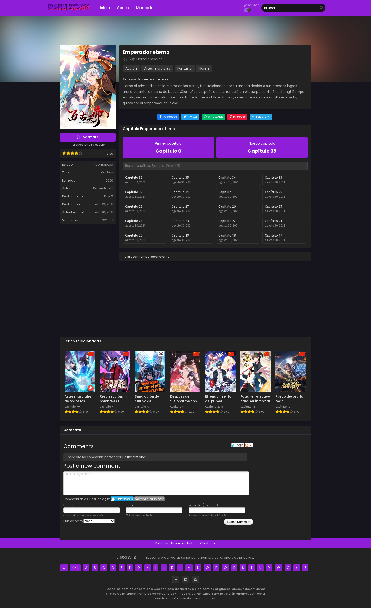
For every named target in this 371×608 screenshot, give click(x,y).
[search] (321, 8)
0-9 (75, 567)
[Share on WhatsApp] (213, 117)
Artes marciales (157, 68)
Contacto (208, 543)
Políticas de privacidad (173, 543)
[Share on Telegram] (261, 117)
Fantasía (184, 68)
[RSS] (195, 579)
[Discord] (185, 579)
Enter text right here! (156, 483)
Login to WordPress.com (149, 498)
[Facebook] (175, 579)
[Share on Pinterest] (237, 117)
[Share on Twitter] (190, 117)
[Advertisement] (185, 299)
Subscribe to (89, 521)
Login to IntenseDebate (122, 498)
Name (68, 505)
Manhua (107, 172)
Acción (131, 68)
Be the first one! (134, 457)
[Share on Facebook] (168, 117)
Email (130, 505)
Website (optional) (203, 505)
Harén (204, 68)
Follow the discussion (249, 445)
